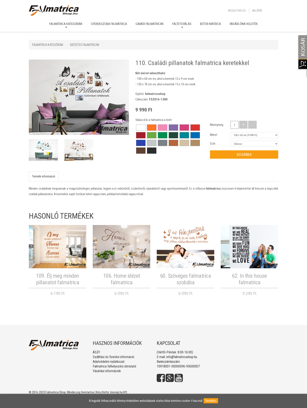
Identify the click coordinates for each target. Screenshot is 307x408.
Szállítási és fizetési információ (113, 357)
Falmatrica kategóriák (66, 24)
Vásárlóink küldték (243, 24)
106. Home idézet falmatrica (121, 279)
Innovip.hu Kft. (119, 392)
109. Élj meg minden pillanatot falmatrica (57, 279)
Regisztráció (237, 10)
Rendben (211, 401)
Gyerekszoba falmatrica (109, 24)
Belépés (257, 10)
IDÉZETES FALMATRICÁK (84, 44)
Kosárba (244, 154)
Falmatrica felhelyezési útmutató (114, 366)
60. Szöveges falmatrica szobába (185, 279)
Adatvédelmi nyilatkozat (109, 362)
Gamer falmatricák (150, 24)
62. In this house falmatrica (249, 279)
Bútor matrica (210, 24)
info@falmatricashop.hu (181, 357)
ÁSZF (96, 352)
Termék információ (43, 176)
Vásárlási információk (107, 371)
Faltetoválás (181, 24)
